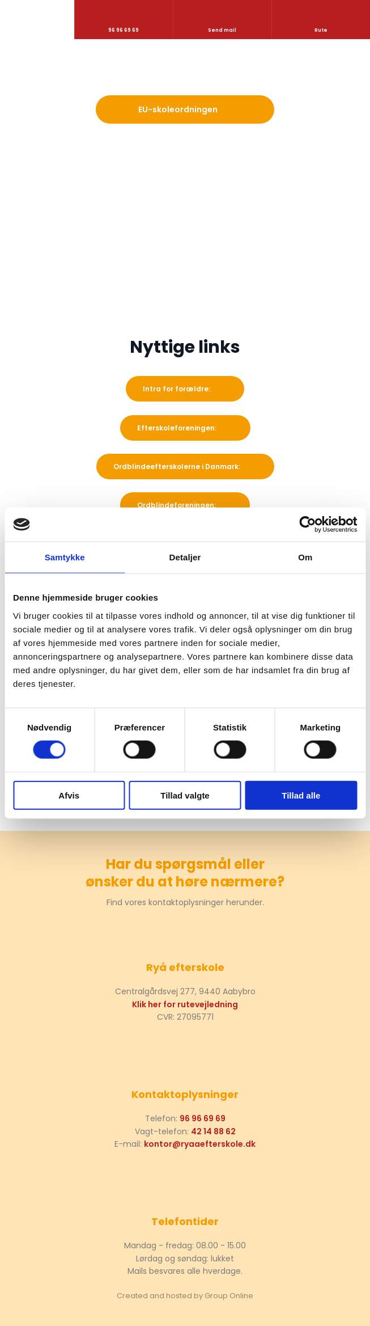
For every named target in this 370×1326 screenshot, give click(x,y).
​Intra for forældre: (176, 389)
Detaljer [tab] (185, 557)
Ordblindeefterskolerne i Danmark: (176, 466)
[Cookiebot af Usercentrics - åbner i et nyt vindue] (307, 524)
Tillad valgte (184, 795)
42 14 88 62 (213, 1131)
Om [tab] (305, 557)
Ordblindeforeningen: (176, 505)
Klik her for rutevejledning (185, 1004)
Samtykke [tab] (65, 557)
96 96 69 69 (203, 1118)
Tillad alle (301, 795)
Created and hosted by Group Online (185, 1295)
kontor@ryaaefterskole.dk (200, 1144)
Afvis (68, 795)
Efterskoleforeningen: (176, 428)
